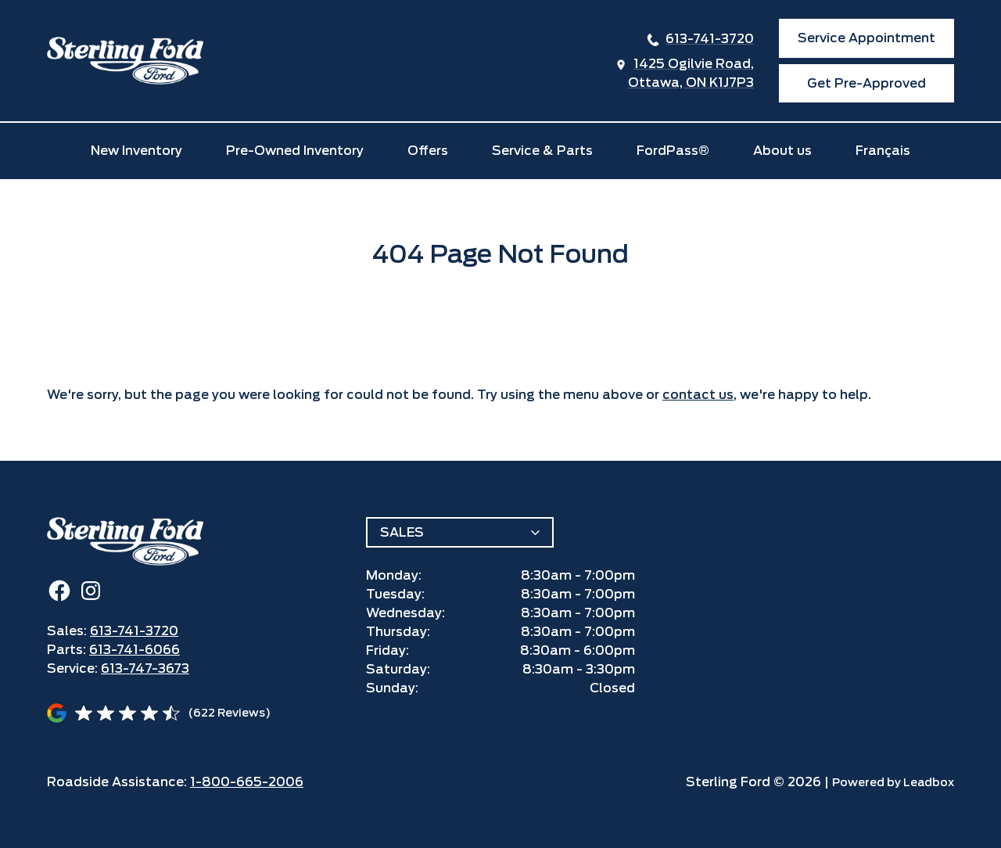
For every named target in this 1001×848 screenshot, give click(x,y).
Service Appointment (866, 38)
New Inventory (136, 150)
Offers (427, 150)
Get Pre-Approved (866, 83)
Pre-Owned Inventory (295, 150)
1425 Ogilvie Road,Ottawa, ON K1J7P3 (691, 73)
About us (782, 150)
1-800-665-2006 (246, 781)
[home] (125, 60)
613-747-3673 (145, 668)
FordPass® (673, 150)
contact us (698, 394)
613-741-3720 (710, 38)
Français (883, 150)
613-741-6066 (134, 649)
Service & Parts (542, 150)
